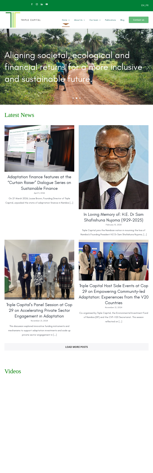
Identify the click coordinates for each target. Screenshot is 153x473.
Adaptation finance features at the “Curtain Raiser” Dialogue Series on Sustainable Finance (39, 182)
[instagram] (37, 4)
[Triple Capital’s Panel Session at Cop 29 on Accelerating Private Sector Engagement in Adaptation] (39, 269)
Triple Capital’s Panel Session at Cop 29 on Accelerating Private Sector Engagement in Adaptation (39, 310)
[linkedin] (42, 4)
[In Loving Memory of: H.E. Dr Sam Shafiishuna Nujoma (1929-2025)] (114, 167)
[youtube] (47, 4)
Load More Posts (76, 347)
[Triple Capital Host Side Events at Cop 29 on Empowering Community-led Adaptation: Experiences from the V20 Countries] (114, 260)
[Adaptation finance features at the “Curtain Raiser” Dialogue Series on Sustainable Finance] (39, 148)
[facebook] (32, 4)
